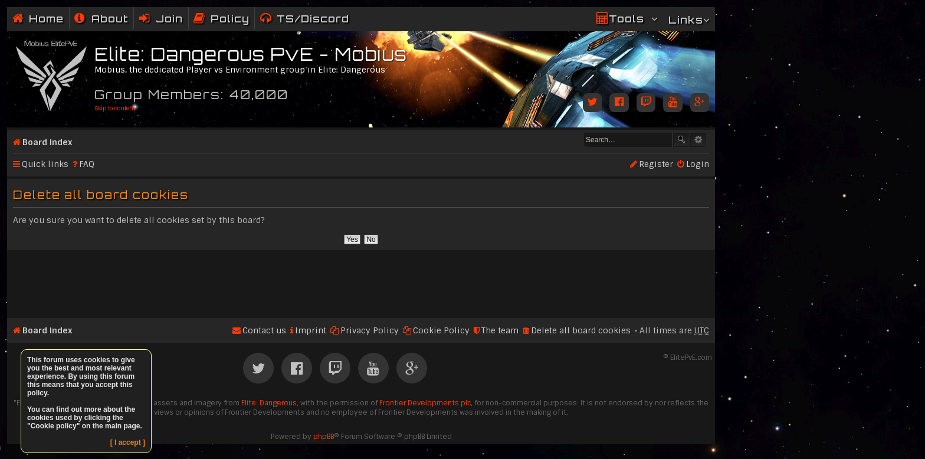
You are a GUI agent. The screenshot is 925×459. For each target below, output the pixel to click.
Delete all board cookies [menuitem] (581, 330)
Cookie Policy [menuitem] (441, 330)
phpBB (323, 436)
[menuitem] (101, 18)
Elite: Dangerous (269, 403)
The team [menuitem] (500, 330)
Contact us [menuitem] (264, 330)
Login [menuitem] (697, 164)
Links (685, 20)
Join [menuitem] (169, 18)
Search (681, 140)
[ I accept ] (127, 442)
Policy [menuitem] (230, 18)
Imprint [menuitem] (310, 330)
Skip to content (114, 108)
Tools (626, 18)
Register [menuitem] (656, 164)
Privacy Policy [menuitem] (369, 330)
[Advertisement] (361, 279)
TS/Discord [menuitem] (313, 18)
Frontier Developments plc (425, 403)
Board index (47, 142)
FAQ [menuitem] (86, 164)
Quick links (45, 164)
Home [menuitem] (46, 18)
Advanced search (698, 140)
